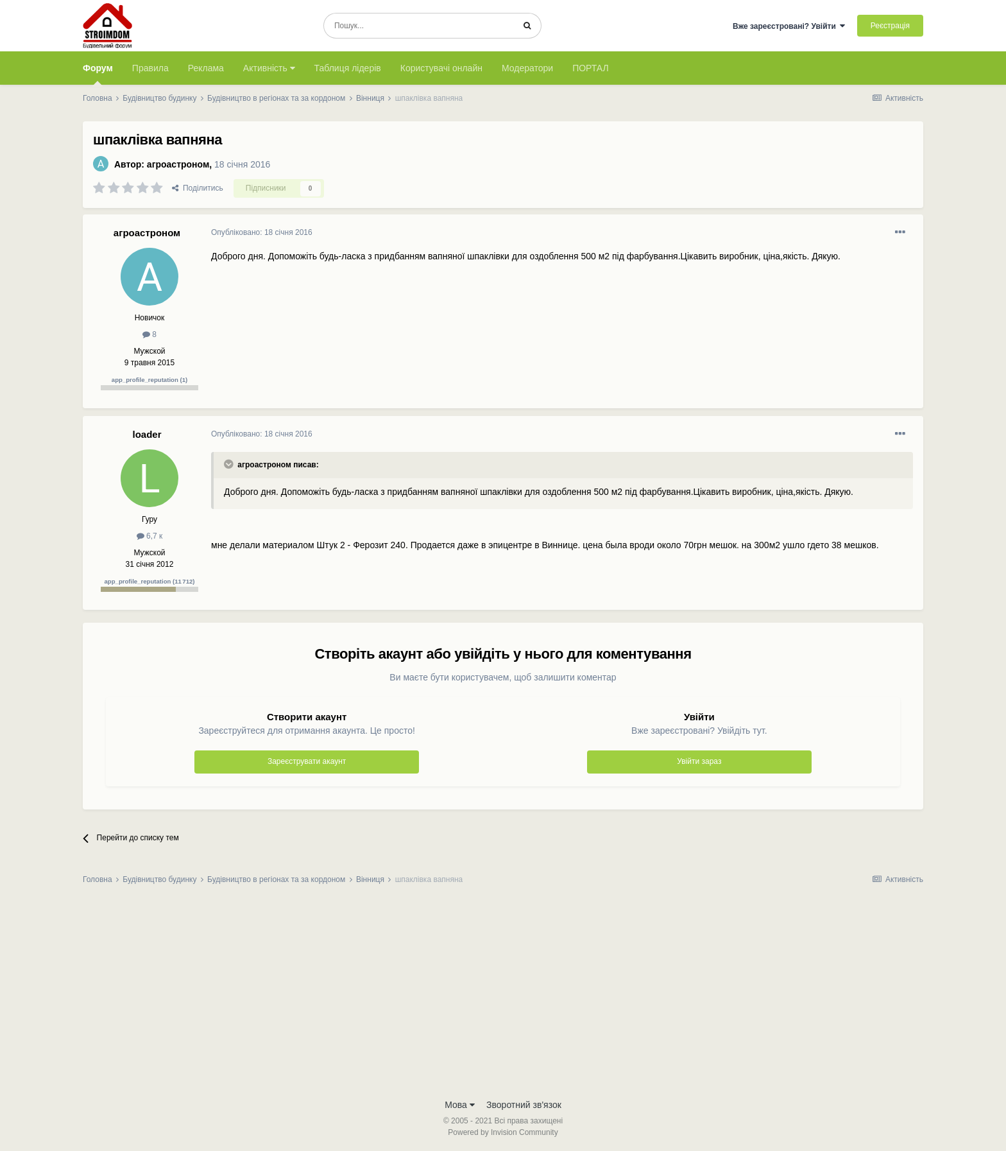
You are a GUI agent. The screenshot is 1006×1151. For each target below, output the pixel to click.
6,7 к (150, 536)
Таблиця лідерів (347, 68)
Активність (269, 68)
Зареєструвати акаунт (307, 761)
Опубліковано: (261, 232)
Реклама (206, 68)
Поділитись (197, 188)
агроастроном (178, 164)
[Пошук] (418, 25)
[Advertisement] (503, 996)
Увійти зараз (699, 761)
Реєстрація (890, 25)
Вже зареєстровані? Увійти (789, 26)
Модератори (527, 68)
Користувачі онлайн (441, 68)
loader (146, 434)
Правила (150, 68)
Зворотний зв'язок (523, 1105)
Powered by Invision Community (503, 1132)
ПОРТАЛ (590, 68)
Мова (460, 1105)
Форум (98, 74)
